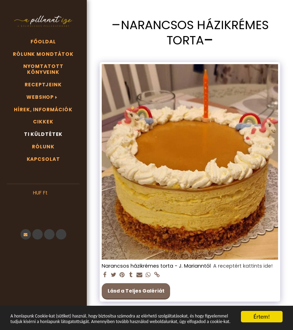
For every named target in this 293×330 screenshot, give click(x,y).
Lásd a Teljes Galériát (136, 290)
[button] (43, 203)
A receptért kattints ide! (243, 266)
